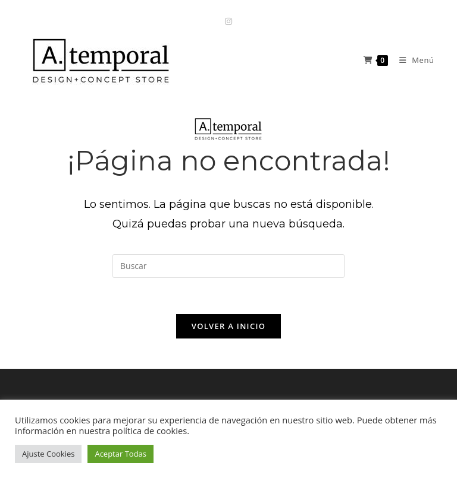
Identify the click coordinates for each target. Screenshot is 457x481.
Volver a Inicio (228, 326)
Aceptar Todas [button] (120, 453)
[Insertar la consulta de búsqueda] (228, 266)
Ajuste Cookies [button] (48, 453)
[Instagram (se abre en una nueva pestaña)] (228, 21)
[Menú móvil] (412, 60)
